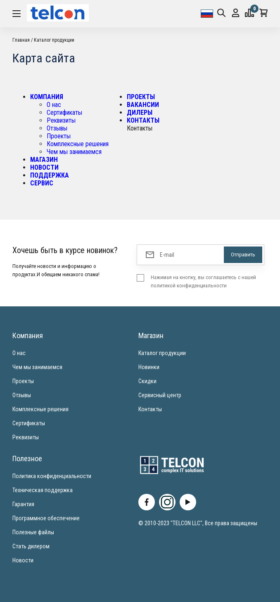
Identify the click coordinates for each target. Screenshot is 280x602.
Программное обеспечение (46, 518)
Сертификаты (64, 112)
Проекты (59, 136)
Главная (21, 40)
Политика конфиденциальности (51, 476)
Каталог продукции (54, 40)
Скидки (147, 381)
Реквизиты (61, 120)
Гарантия (23, 504)
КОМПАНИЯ (46, 97)
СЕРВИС (41, 183)
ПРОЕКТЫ (141, 97)
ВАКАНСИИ (143, 105)
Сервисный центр (159, 395)
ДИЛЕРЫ (139, 112)
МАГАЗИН (44, 160)
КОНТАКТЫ (143, 120)
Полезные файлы (33, 532)
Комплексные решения (78, 144)
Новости (22, 560)
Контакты (150, 409)
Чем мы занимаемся (74, 152)
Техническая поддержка (42, 490)
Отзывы (57, 128)
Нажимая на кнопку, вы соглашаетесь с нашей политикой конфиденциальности (203, 281)
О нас (54, 105)
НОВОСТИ (44, 167)
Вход (236, 13)
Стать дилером (31, 546)
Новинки (148, 367)
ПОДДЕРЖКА (49, 175)
